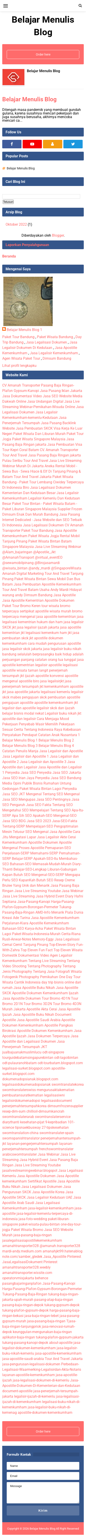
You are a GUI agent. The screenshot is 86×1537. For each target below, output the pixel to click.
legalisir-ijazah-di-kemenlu (34, 1396)
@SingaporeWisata (66, 568)
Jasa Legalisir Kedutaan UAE (49, 1197)
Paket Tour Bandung (18, 337)
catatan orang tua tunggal (55, 659)
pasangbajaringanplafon (21, 1283)
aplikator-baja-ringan (18, 1337)
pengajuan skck (34, 697)
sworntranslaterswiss (19, 1090)
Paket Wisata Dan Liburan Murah (39, 434)
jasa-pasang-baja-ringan (32, 1235)
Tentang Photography (44, 966)
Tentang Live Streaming (47, 961)
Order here (43, 54)
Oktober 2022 (16, 224)
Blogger (58, 235)
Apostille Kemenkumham (49, 923)
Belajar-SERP (22, 858)
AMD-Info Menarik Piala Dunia (59, 912)
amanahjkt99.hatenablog (62, 1251)
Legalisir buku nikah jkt (63, 713)
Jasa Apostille (64, 595)
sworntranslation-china (20, 1133)
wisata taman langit (32, 670)
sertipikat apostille (34, 611)
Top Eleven (62, 950)
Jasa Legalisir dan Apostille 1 (25, 756)
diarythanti (10, 1122)
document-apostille (17, 1391)
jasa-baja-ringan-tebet (41, 1316)
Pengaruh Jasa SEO (25, 805)
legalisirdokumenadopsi (21, 1100)
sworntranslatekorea (68, 1084)
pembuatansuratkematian (22, 1095)
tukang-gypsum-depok (62, 1305)
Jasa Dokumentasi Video (22, 396)
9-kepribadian (56, 1122)
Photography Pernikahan (38, 977)
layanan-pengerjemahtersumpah (32, 1143)
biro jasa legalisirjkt (48, 681)
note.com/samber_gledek (22, 1256)
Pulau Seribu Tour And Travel (25, 460)
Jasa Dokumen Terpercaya (48, 1036)
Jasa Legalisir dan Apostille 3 (43, 762)
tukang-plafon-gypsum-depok (25, 1310)
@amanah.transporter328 (60, 1246)
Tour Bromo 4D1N (56, 998)
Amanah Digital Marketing (23, 573)
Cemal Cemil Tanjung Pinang (25, 945)
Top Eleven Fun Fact (37, 950)
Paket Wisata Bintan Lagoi (40, 789)
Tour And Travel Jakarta (33, 477)
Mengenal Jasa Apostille (52, 832)
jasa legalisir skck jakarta (22, 649)
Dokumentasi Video (33, 955)
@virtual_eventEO (48, 557)
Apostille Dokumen (59, 600)
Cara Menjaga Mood (53, 719)
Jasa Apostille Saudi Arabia (38, 1020)
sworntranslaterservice (53, 1117)
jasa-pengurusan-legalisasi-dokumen (31, 1364)
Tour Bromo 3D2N (38, 1004)
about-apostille (61, 1342)
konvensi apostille (64, 676)
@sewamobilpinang (18, 563)
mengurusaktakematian (55, 1090)
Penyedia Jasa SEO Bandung (58, 778)
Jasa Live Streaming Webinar (58, 547)
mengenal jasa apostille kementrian (48, 616)
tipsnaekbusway (28, 1127)
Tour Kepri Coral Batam (20, 450)
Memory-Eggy (43, 939)
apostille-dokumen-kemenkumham (45, 1412)
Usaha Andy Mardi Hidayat (60, 590)
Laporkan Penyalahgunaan (27, 245)
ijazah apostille (37, 676)
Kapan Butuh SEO (16, 875)
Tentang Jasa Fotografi (51, 971)
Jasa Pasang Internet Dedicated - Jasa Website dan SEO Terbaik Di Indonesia (42, 519)
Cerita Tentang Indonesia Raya (38, 729)
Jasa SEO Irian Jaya (18, 778)
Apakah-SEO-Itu (45, 858)
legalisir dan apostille (19, 708)
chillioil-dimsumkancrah (45, 1111)
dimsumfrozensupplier (65, 1106)
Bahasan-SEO (21, 864)
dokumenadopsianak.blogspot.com (30, 1079)
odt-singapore (53, 1052)
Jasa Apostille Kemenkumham (55, 918)
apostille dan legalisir (19, 719)
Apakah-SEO (42, 815)
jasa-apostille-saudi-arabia (23, 1359)
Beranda (9, 256)
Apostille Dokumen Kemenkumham (45, 1031)
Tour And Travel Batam (20, 590)
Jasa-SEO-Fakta (64, 821)
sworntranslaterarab (18, 1117)
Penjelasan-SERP (15, 853)
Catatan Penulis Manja (20, 751)
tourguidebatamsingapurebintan (27, 1057)
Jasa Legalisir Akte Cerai (56, 837)
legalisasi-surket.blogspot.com (26, 1068)
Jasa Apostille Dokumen (21, 998)
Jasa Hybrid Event (50, 896)
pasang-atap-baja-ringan (53, 1299)
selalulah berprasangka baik (39, 654)
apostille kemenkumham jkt (56, 702)
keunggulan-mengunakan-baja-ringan (42, 1332)
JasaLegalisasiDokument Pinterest (29, 1262)
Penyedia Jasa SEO (20, 772)
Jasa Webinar (72, 891)
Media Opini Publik (17, 783)
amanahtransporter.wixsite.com (27, 1273)
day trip (47, 982)
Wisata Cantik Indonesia (21, 982)
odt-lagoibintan (66, 1057)
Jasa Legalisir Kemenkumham (54, 353)
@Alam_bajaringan (17, 552)
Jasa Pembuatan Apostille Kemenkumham (47, 584)
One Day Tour (69, 977)
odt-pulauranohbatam (19, 1063)
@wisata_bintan (15, 568)
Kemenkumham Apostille (22, 842)
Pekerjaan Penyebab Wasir (23, 724)
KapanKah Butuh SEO (36, 880)
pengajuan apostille (18, 702)
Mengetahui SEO (15, 810)
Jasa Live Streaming (18, 896)
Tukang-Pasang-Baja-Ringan (24, 1294)
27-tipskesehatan (55, 1127)
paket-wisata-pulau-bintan (39, 1224)
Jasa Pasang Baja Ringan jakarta (54, 455)
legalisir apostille (48, 665)
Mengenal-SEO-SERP (47, 875)
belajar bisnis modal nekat (23, 713)
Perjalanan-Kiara (15, 923)
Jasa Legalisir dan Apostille (61, 751)
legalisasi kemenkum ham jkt (49, 633)
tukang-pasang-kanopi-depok (25, 1342)
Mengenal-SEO (65, 815)
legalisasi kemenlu (55, 692)
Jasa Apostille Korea (48, 1192)
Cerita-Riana (71, 934)
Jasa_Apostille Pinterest (62, 1256)
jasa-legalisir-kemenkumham (51, 1208)
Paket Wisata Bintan (30, 579)
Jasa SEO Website (57, 396)
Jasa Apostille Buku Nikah (34, 988)
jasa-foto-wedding (33, 1219)
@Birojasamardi (47, 563)
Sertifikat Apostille (42, 1181)
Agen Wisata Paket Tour (21, 358)
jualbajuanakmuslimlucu (21, 1052)
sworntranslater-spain (56, 1133)
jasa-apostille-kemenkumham (58, 1353)
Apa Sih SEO (22, 815)
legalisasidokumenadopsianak (26, 1084)
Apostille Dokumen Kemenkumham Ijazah (45, 993)
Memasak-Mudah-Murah (51, 864)
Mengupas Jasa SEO (35, 799)
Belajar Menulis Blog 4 (56, 746)
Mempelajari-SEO (39, 826)
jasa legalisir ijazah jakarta (38, 627)
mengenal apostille (17, 681)
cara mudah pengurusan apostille (54, 643)
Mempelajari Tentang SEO (50, 810)
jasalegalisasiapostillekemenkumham (32, 1240)
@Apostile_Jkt (44, 552)
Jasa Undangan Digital (45, 401)
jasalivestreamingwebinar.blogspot (29, 1170)
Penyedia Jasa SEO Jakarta (59, 772)
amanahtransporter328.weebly (26, 1267)
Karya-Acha (34, 928)
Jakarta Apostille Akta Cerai (35, 1009)
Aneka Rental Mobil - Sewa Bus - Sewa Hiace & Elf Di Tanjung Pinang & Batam (41, 471)
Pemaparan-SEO (58, 848)
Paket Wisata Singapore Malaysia (38, 439)
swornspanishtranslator (21, 1138)
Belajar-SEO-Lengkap (30, 869)
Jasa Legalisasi (67, 939)
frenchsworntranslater (56, 1149)
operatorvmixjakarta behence (25, 1278)
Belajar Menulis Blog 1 (24, 330)
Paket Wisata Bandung (55, 337)
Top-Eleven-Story (62, 945)
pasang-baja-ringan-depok (22, 1305)
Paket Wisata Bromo (27, 1230)
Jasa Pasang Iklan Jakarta (61, 391)
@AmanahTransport (18, 557)
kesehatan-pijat (32, 1122)
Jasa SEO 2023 (39, 821)
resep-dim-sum (14, 1111)
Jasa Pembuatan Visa (64, 444)
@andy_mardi (39, 568)
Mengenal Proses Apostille (23, 848)
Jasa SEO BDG (14, 821)
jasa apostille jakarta (23, 692)
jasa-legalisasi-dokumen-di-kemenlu (41, 1380)
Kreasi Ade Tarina (16, 918)
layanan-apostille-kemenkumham (28, 1375)
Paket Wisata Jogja (43, 536)
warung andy (12, 595)
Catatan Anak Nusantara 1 (59, 735)
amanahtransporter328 (20, 1246)
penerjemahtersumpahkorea (24, 1106)
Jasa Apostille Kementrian (23, 600)
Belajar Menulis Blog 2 (56, 740)
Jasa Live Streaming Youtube (37, 891)
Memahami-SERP (44, 853)
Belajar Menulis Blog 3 (20, 746)
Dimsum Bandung (57, 358)
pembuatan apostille (64, 697)
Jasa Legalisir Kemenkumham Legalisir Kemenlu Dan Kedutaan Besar (41, 498)
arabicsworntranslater (19, 1154)
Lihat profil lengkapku (19, 365)
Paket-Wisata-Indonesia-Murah (36, 934)
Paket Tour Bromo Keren (21, 606)
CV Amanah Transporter (21, 385)
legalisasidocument (56, 1100)
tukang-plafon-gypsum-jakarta (60, 1337)
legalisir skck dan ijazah (56, 708)
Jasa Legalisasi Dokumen (46, 342)
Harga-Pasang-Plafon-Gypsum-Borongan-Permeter (42, 1289)
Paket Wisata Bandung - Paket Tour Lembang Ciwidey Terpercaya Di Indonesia (43, 482)
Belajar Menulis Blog (43, 71)
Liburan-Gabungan (62, 869)
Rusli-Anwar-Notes (16, 939)
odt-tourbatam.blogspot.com (60, 1063)
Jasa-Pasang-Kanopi (33, 901)
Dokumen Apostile (57, 842)
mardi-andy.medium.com (22, 1251)
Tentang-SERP (13, 826)
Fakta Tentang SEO (57, 805)
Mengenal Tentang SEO (44, 794)
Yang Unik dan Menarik (31, 885)
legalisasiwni (54, 1095)
